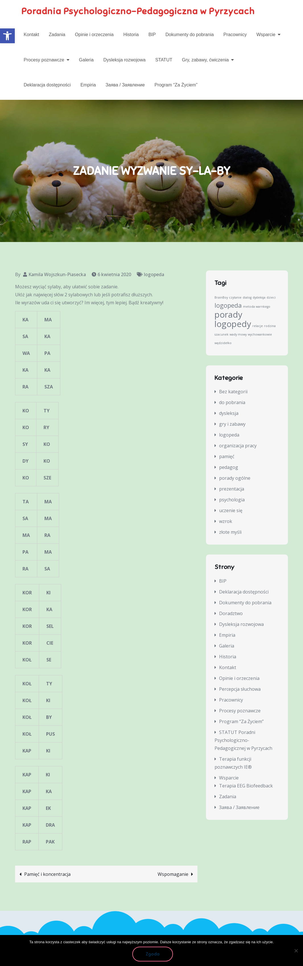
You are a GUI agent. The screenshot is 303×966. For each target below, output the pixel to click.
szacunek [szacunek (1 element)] (221, 335)
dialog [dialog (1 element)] (247, 298)
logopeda (154, 275)
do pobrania (232, 403)
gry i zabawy (232, 424)
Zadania (57, 34)
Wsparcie (265, 34)
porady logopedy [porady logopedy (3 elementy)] (233, 319)
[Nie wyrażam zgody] (296, 950)
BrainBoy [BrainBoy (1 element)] (221, 298)
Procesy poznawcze (44, 59)
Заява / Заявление (125, 84)
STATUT (163, 59)
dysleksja (228, 414)
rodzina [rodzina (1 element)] (270, 326)
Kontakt (31, 34)
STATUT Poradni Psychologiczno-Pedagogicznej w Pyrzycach (243, 740)
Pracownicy (235, 34)
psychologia (232, 500)
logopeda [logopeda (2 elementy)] (228, 305)
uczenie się (230, 511)
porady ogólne (234, 478)
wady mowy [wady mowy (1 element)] (238, 335)
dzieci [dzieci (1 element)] (271, 298)
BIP (152, 34)
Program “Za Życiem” (175, 84)
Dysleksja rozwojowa (124, 59)
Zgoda (153, 954)
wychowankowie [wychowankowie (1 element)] (260, 335)
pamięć (226, 457)
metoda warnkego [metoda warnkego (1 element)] (256, 307)
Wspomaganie (173, 875)
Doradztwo (231, 614)
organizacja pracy (238, 446)
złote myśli (230, 532)
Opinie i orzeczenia (94, 34)
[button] (7, 35)
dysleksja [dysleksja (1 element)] (259, 298)
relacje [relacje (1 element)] (257, 326)
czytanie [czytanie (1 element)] (235, 298)
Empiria (88, 84)
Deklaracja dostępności (47, 84)
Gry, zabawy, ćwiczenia (205, 59)
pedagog (228, 468)
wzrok (225, 522)
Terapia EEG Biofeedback (246, 786)
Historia (131, 34)
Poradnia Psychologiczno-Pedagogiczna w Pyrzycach (139, 11)
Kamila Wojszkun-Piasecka (57, 275)
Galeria (86, 59)
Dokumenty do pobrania (189, 34)
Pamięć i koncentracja (47, 875)
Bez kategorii (233, 392)
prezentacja (231, 489)
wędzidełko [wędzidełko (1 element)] (223, 343)
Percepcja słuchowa (240, 689)
